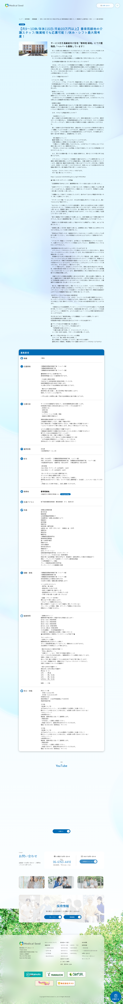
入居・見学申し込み (66, 964)
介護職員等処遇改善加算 (90, 950)
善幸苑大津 (64, 956)
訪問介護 (48, 950)
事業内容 (47, 945)
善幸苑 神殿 (64, 945)
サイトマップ (86, 958)
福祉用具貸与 (50, 956)
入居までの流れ (64, 958)
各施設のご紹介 (64, 942)
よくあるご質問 (64, 961)
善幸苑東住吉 (74, 950)
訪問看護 (48, 953)
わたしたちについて (51, 942)
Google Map (65, 494)
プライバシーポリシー (88, 956)
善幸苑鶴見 (74, 947)
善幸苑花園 (64, 947)
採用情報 (27, 19)
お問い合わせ (86, 953)
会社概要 (84, 942)
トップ (20, 19)
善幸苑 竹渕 (74, 945)
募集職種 (34, 19)
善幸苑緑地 (64, 953)
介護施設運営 (50, 947)
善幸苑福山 (74, 953)
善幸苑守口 (64, 950)
